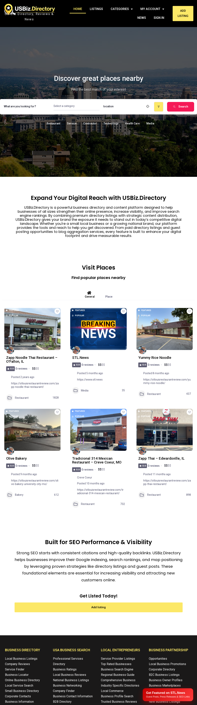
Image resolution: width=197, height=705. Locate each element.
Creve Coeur (84, 477)
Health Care (132, 123)
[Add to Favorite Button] (57, 311)
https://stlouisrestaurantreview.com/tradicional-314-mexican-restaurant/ (100, 491)
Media (150, 123)
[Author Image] (10, 350)
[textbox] (64, 106)
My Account (152, 9)
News (141, 18)
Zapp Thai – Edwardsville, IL (161, 458)
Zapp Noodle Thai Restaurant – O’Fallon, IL (32, 359)
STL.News (80, 357)
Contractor (90, 123)
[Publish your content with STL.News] (168, 694)
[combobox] (77, 106)
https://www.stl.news (90, 379)
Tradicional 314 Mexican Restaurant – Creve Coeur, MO (97, 460)
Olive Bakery (16, 458)
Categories (122, 9)
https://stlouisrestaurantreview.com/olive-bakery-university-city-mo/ (34, 482)
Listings (96, 9)
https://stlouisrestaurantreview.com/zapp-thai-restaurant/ (167, 482)
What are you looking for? (20, 106)
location (108, 106)
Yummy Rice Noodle (155, 357)
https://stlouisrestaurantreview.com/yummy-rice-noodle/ (167, 381)
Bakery (14, 495)
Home (77, 9)
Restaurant (53, 123)
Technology (111, 123)
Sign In (159, 18)
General (90, 294)
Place (108, 294)
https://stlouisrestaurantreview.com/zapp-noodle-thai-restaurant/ (35, 385)
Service (72, 123)
